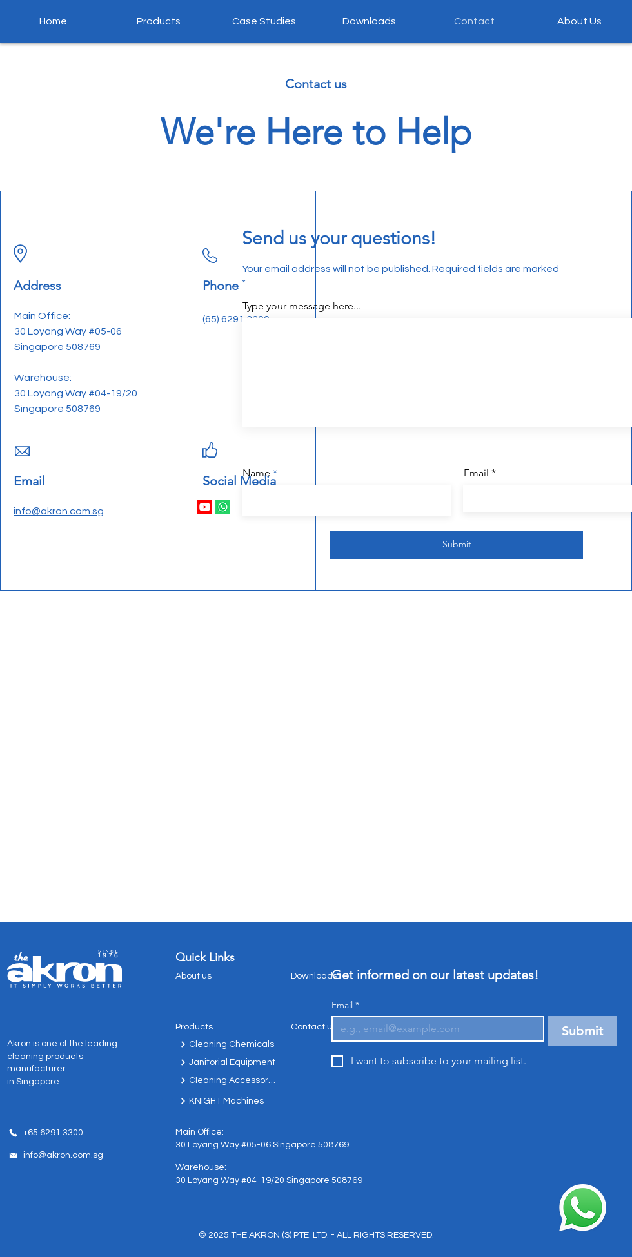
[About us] (214, 976)
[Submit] (456, 545)
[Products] (214, 1026)
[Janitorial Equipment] (228, 1062)
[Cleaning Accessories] (228, 1080)
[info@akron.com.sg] (55, 1155)
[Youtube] (204, 507)
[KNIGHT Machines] (228, 1101)
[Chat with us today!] (582, 1207)
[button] (159, 21)
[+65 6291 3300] (45, 1132)
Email (345, 1005)
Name (256, 473)
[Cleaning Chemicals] (228, 1044)
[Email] (434, 1028)
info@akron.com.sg (59, 511)
